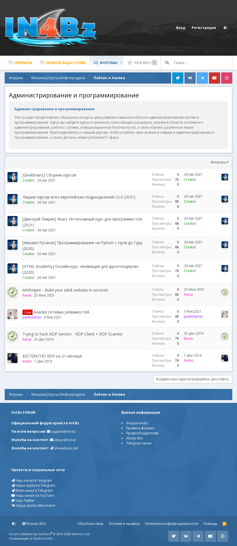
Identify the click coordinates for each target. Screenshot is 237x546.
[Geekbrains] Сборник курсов (49, 175)
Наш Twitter (23, 500)
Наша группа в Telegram (33, 485)
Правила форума (140, 428)
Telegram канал (139, 443)
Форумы (108, 62)
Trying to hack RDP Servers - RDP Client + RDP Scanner (73, 334)
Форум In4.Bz (137, 423)
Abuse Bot (134, 438)
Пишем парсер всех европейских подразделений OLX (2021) (79, 197)
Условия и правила (124, 523)
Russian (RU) (34, 523)
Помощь (210, 523)
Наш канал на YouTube (32, 495)
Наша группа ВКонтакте (33, 505)
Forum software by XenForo (50, 534)
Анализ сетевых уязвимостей (61, 312)
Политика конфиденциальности (171, 523)
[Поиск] (203, 63)
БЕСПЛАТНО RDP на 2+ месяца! (52, 356)
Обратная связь (90, 523)
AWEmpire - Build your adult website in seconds (65, 290)
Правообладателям (142, 433)
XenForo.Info (43, 538)
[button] (121, 63)
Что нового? (148, 62)
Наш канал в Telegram (31, 480)
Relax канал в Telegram (32, 490)
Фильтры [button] (218, 162)
